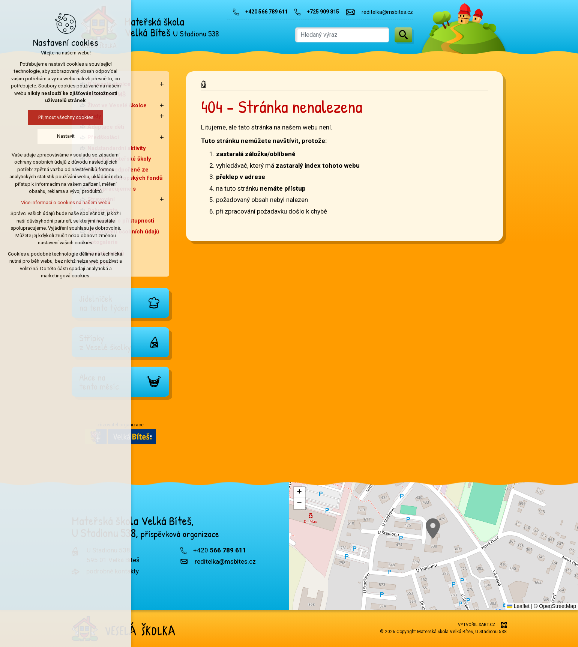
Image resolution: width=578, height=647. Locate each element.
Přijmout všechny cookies (59, 117)
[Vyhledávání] (403, 34)
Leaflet (518, 606)
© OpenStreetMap (555, 606)
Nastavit (59, 136)
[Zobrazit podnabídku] (161, 84)
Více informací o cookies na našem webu (59, 202)
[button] (433, 528)
